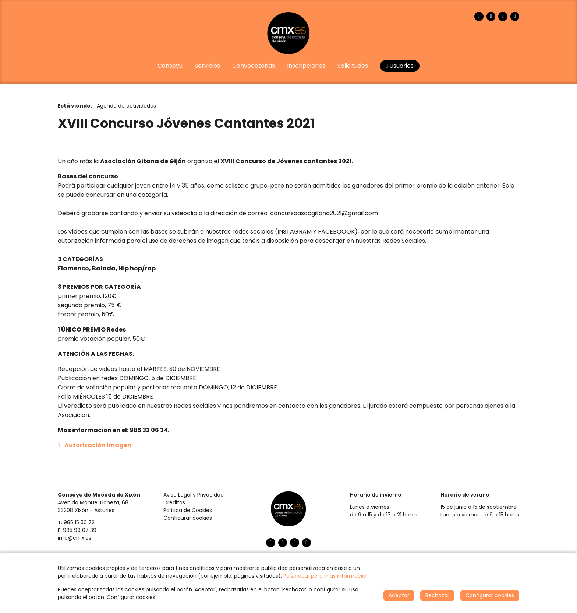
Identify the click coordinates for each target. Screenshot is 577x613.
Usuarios (400, 66)
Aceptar (399, 595)
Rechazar (437, 595)
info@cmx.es (74, 538)
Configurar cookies (187, 518)
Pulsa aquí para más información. (326, 575)
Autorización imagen (97, 445)
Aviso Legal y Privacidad (193, 494)
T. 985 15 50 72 (76, 522)
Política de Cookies (187, 510)
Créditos (174, 502)
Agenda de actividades (126, 105)
